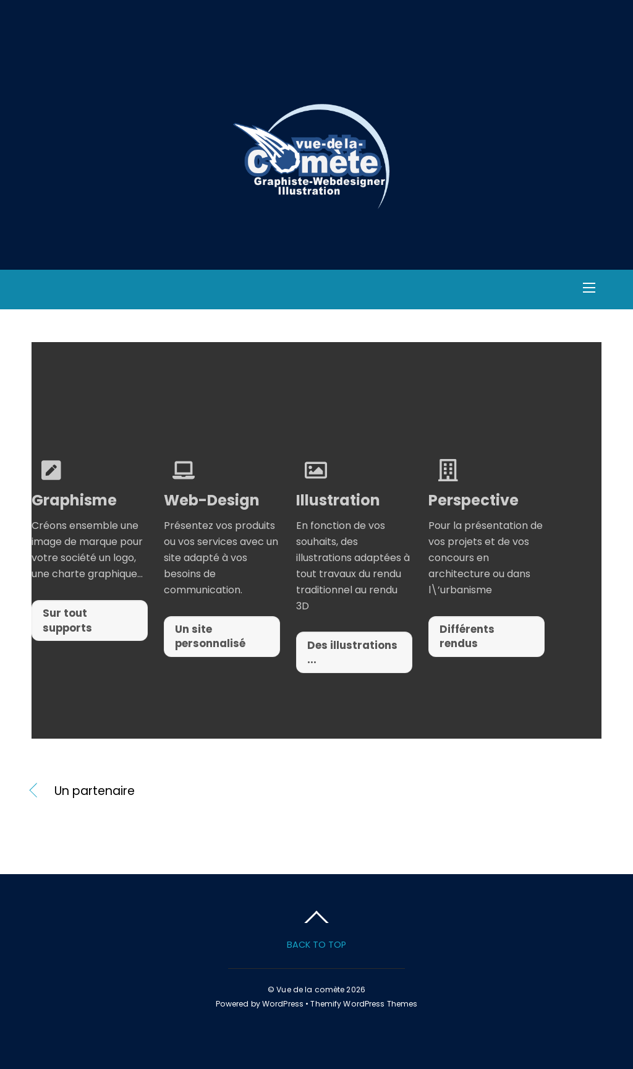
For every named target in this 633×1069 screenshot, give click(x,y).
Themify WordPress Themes (363, 1003)
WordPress (283, 1003)
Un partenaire (94, 791)
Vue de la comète (310, 989)
